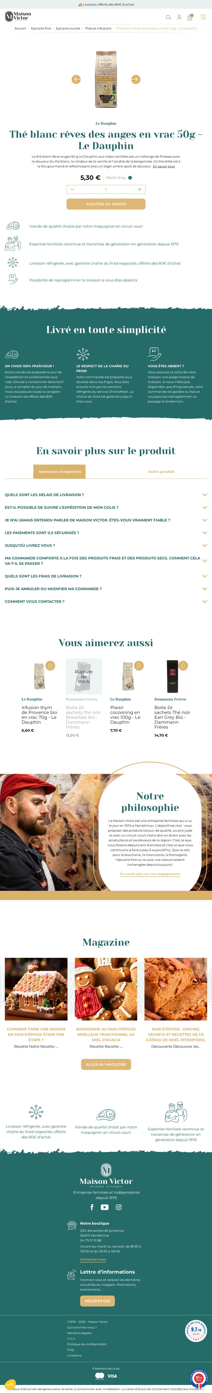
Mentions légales (79, 1333)
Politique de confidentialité (86, 1344)
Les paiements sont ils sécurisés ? (106, 532)
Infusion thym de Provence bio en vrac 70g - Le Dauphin (39, 715)
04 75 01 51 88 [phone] (90, 1240)
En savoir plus (164, 166)
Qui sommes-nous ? (82, 1327)
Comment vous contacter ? (106, 601)
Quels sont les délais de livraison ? (106, 494)
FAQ (70, 1350)
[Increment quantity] (140, 189)
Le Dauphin (106, 123)
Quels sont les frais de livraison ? (106, 576)
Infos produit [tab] (161, 471)
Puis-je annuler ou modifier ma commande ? (106, 588)
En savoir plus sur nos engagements (150, 874)
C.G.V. (71, 1338)
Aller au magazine (106, 1064)
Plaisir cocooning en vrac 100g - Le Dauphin (125, 715)
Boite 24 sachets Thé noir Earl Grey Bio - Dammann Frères (172, 717)
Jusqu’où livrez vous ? (106, 545)
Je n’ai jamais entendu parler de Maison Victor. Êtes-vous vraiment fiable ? (106, 520)
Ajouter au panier (106, 204)
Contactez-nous (93, 1259)
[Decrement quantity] (72, 189)
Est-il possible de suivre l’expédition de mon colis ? (106, 507)
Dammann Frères (81, 699)
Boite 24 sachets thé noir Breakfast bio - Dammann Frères (83, 717)
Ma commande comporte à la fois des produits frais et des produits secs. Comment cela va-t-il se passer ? (106, 561)
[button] (10, 1385)
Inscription (97, 1301)
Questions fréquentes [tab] (59, 471)
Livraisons (74, 1355)
